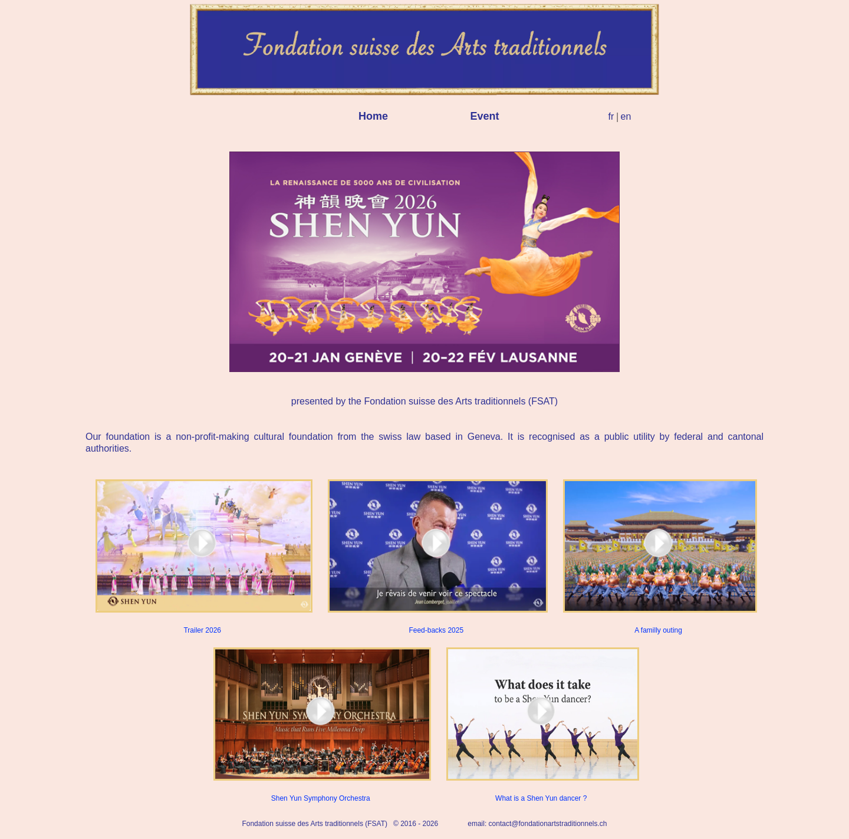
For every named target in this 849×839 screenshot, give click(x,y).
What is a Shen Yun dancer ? (541, 724)
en (626, 116)
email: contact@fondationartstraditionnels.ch (537, 824)
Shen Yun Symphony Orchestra (320, 724)
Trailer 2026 (202, 556)
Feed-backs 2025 (436, 556)
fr (611, 116)
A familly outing (658, 556)
